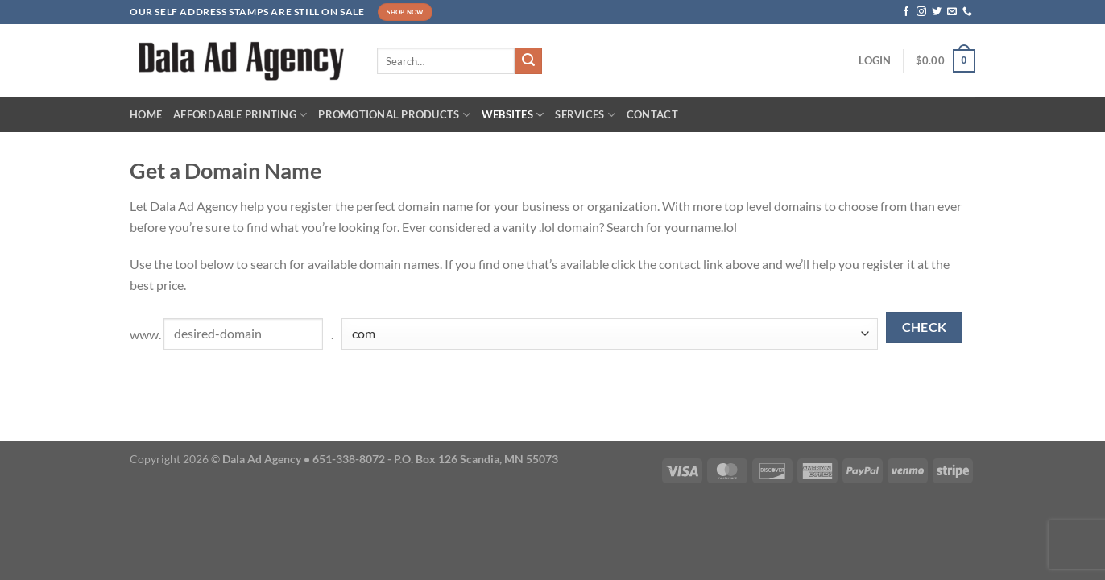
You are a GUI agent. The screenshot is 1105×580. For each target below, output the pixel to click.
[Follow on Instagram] (921, 12)
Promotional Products (394, 114)
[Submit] (528, 61)
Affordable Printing (240, 114)
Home (146, 114)
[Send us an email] (952, 12)
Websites (513, 114)
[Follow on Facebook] (906, 12)
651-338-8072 (348, 459)
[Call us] (967, 12)
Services (585, 114)
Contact (652, 114)
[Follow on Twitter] (937, 12)
